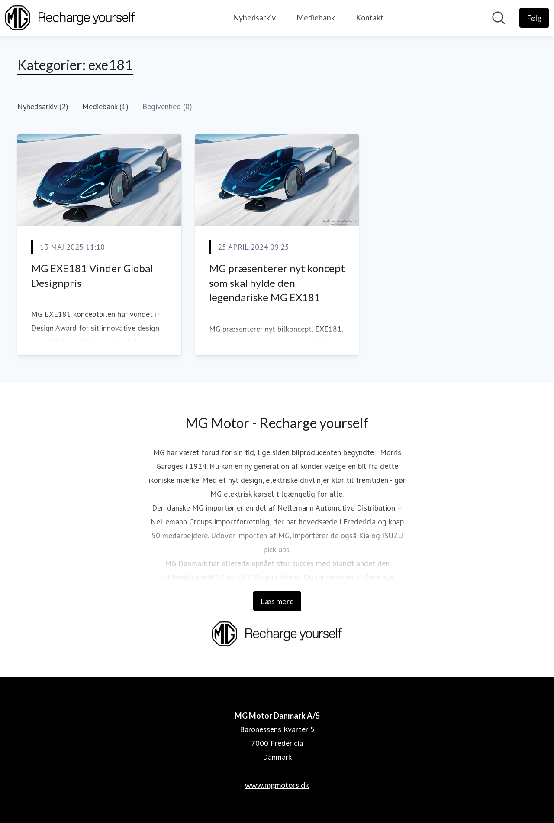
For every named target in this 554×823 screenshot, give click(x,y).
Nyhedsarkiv (254, 17)
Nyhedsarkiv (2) (42, 106)
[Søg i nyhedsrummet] (499, 18)
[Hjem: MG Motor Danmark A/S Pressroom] (70, 17)
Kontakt (369, 17)
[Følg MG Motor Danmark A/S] (534, 18)
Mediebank (315, 17)
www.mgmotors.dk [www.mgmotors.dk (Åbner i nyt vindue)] (277, 785)
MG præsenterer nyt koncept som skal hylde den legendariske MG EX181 (277, 282)
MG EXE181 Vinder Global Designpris (92, 275)
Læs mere (277, 601)
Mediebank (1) (105, 106)
